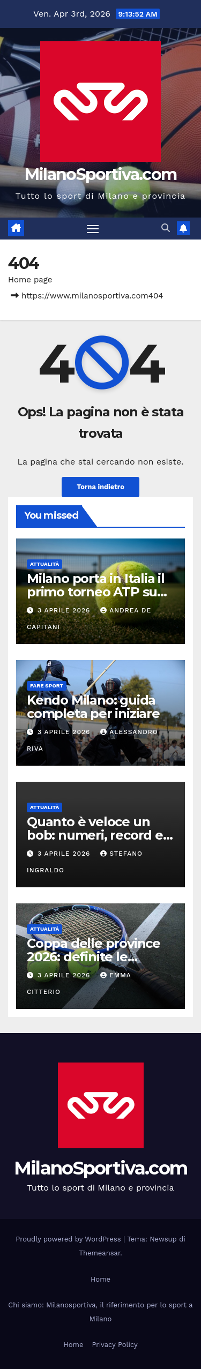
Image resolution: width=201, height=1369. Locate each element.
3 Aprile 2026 (65, 610)
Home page (30, 280)
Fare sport (46, 686)
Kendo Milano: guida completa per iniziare (93, 706)
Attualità (44, 564)
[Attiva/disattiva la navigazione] (93, 228)
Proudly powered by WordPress (69, 1239)
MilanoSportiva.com (100, 174)
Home (100, 1279)
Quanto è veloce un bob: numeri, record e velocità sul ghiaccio (95, 835)
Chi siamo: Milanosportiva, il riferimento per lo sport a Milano (100, 1312)
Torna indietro (100, 487)
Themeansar (99, 1253)
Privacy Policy (114, 1345)
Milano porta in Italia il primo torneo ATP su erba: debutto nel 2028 (99, 592)
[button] (165, 228)
